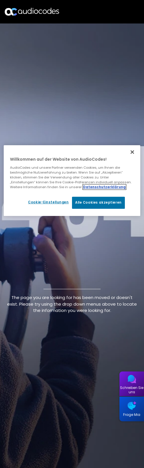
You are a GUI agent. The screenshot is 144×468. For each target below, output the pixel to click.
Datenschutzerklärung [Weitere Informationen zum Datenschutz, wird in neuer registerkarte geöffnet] (104, 187)
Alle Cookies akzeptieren (98, 202)
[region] (72, 180)
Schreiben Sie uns (131, 389)
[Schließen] (132, 152)
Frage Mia (131, 414)
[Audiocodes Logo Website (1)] (32, 11)
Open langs (125, 12)
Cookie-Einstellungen (48, 202)
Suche (114, 11)
